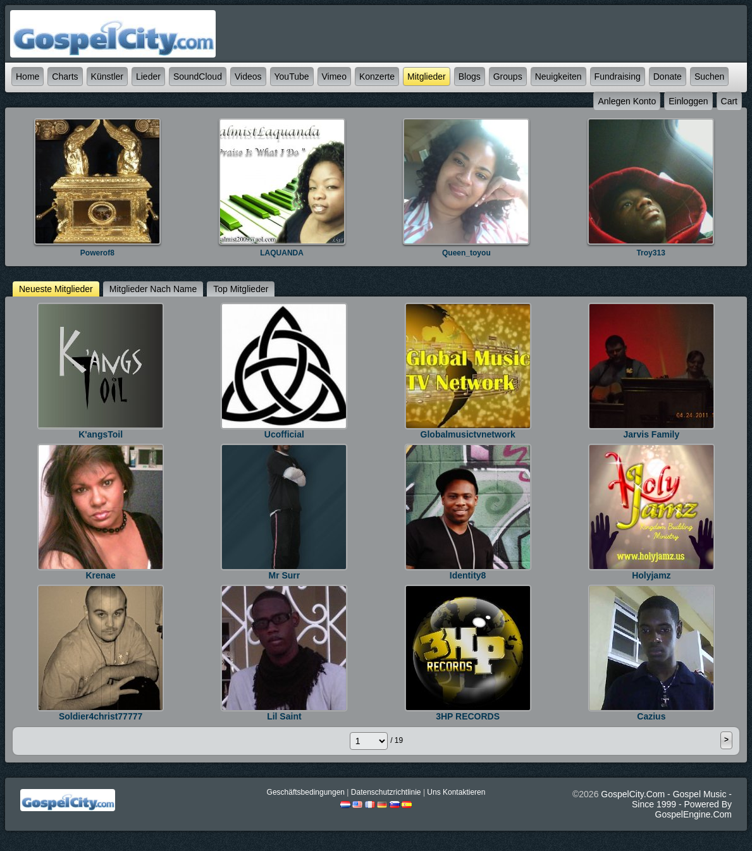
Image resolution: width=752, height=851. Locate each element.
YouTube (291, 76)
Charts (65, 76)
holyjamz (651, 575)
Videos (248, 76)
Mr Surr (284, 575)
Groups (507, 76)
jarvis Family (652, 434)
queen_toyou (466, 252)
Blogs (470, 76)
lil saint (284, 716)
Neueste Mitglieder (56, 289)
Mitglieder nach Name (153, 289)
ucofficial (284, 434)
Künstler (107, 76)
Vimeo (334, 76)
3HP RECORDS (468, 716)
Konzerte (377, 76)
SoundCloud (197, 76)
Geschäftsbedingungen (306, 792)
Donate (667, 76)
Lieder (148, 76)
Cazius (651, 716)
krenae (100, 575)
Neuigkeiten (558, 76)
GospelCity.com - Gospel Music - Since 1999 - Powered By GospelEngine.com (666, 804)
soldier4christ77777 (100, 716)
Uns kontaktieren (456, 792)
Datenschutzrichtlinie (386, 792)
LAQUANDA (282, 252)
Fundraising (618, 76)
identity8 (468, 575)
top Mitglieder (240, 289)
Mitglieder (426, 76)
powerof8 (97, 252)
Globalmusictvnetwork (468, 434)
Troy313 (650, 252)
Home (27, 76)
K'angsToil (100, 434)
